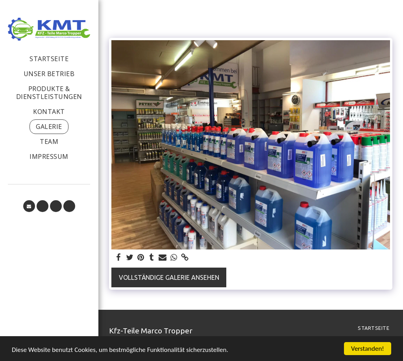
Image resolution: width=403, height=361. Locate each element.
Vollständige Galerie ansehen (169, 277)
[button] (29, 206)
